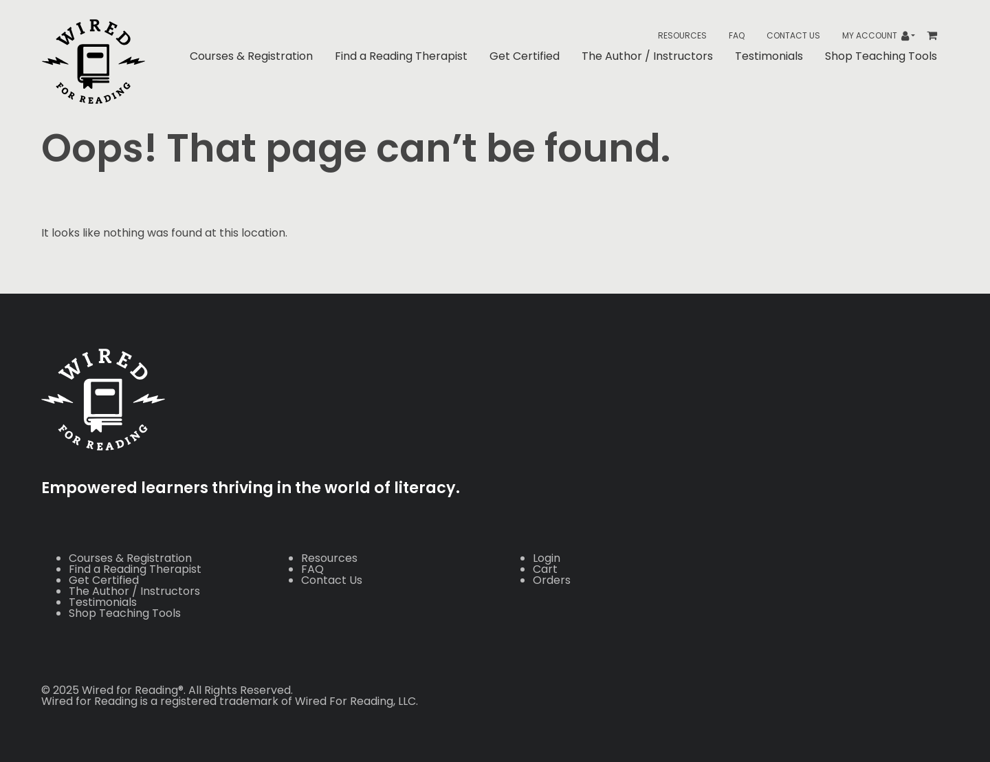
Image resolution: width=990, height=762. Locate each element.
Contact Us (793, 35)
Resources (682, 35)
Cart (545, 569)
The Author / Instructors (647, 56)
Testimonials (769, 56)
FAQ (737, 35)
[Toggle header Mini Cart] (937, 36)
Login (546, 558)
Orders (552, 580)
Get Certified (525, 56)
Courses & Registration (251, 56)
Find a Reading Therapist (401, 56)
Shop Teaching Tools (881, 56)
